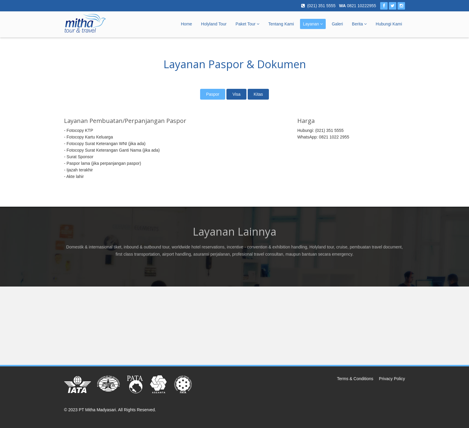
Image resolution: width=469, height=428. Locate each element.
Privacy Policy (392, 378)
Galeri (337, 24)
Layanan (313, 24)
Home (186, 24)
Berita (359, 24)
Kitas (258, 94)
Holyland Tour (213, 24)
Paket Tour (247, 24)
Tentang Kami (281, 24)
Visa (236, 94)
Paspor (212, 94)
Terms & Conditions (355, 378)
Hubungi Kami (389, 24)
